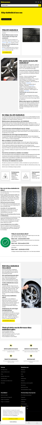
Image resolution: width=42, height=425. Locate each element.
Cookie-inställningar (13, 421)
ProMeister (23, 401)
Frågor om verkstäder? (5, 401)
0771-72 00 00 (25, 406)
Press (2, 374)
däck (3, 48)
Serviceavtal (23, 385)
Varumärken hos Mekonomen (6, 380)
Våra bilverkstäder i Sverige (26, 389)
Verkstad (29, 423)
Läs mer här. (28, 82)
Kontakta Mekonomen (5, 376)
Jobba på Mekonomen (5, 371)
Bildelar (22, 376)
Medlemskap (23, 378)
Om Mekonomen (4, 369)
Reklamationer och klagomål (6, 397)
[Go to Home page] (5, 2)
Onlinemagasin (24, 403)
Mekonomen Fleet (24, 387)
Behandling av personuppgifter (27, 382)
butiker (9, 42)
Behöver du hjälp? (4, 395)
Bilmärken (3, 382)
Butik (22, 374)
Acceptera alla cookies (13, 418)
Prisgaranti (23, 397)
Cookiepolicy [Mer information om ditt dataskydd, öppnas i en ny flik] (15, 415)
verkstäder (4, 42)
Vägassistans (23, 399)
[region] (13, 415)
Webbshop (23, 369)
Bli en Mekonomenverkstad (26, 395)
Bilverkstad (23, 371)
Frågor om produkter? (5, 399)
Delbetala (23, 380)
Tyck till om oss (4, 378)
